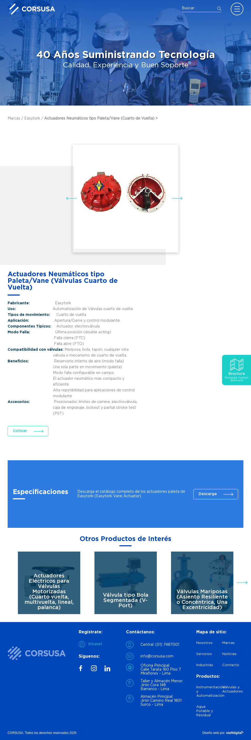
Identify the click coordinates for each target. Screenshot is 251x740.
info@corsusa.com (156, 656)
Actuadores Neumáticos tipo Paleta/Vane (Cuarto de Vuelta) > (101, 118)
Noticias (229, 654)
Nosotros (204, 643)
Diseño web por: (222, 733)
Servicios (204, 654)
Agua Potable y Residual (204, 711)
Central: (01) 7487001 (159, 645)
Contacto (230, 665)
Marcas (228, 643)
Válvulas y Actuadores (232, 689)
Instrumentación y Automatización (207, 692)
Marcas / (16, 118)
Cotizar (20, 431)
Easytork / (34, 118)
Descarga (208, 494)
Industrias (204, 665)
